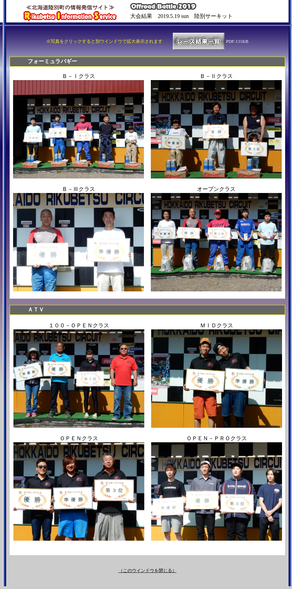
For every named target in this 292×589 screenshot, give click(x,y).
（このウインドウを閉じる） (147, 570)
